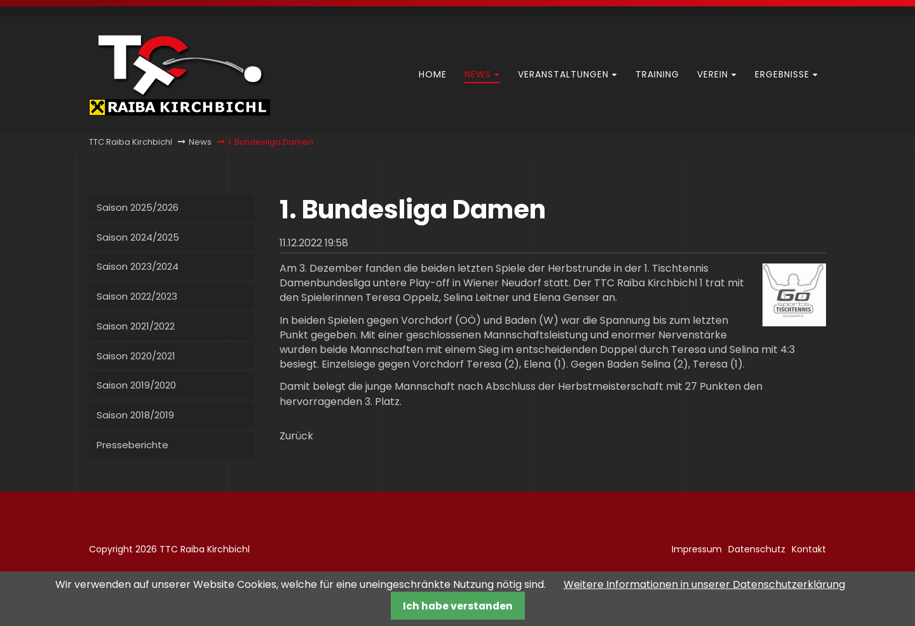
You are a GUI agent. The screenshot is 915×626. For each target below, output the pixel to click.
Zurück (296, 436)
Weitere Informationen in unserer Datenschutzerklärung (704, 584)
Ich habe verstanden (458, 606)
